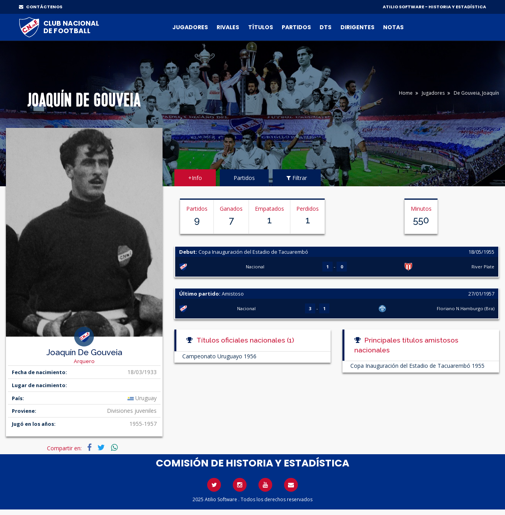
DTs (325, 27)
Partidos (296, 27)
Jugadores (190, 27)
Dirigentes (357, 27)
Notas (393, 27)
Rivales (228, 27)
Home (406, 93)
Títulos (260, 27)
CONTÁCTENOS (40, 7)
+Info (195, 178)
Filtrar (296, 178)
